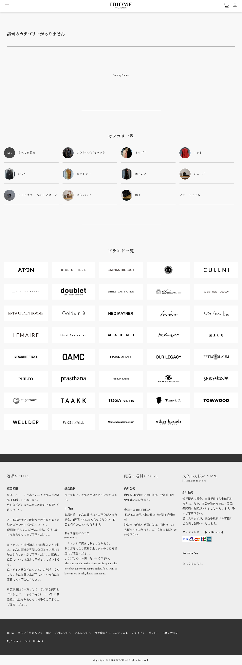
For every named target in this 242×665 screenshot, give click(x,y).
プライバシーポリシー (145, 633)
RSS (165, 633)
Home (11, 633)
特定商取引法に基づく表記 (111, 633)
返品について (83, 633)
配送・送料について (59, 633)
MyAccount (14, 641)
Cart (27, 641)
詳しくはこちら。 (193, 564)
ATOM (174, 633)
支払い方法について (30, 633)
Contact (38, 641)
